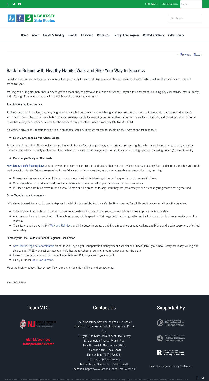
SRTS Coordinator (42, 259)
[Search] (172, 18)
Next (197, 54)
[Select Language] (191, 4)
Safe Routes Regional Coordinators (34, 245)
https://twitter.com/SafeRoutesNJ (109, 363)
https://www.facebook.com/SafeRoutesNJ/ (111, 368)
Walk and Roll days (60, 225)
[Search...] (185, 18)
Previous (185, 54)
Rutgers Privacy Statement (176, 366)
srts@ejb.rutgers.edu (108, 359)
